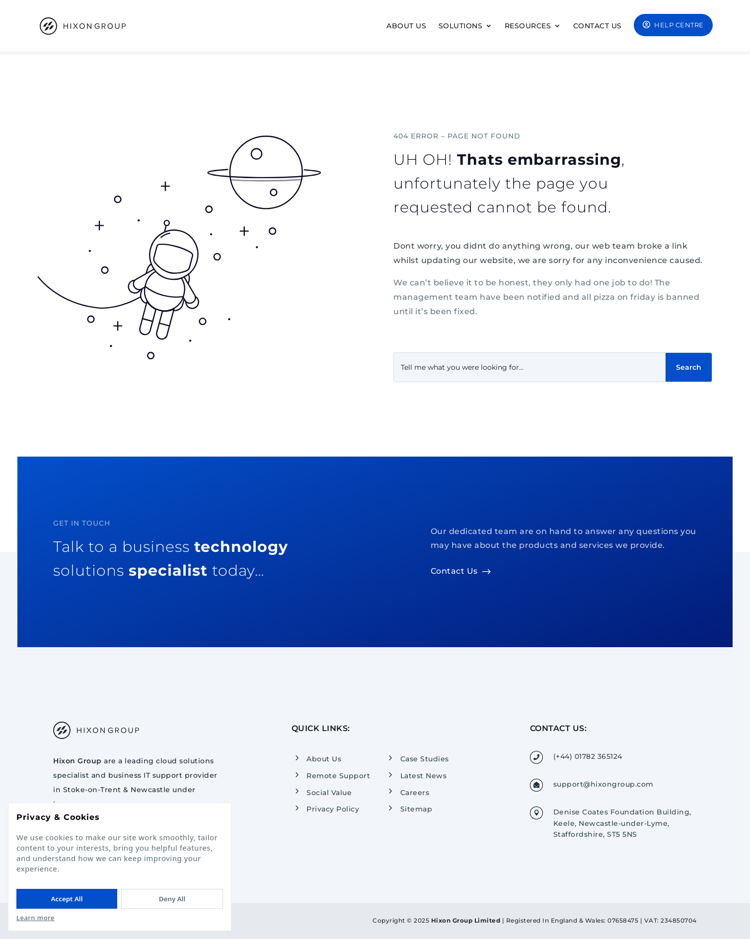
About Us (406, 26)
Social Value (329, 792)
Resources (528, 26)
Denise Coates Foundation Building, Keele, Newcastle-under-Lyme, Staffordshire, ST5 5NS (622, 823)
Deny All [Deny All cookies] (172, 898)
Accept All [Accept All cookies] (67, 898)
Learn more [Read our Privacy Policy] (35, 917)
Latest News (423, 775)
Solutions (461, 26)
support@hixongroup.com (603, 784)
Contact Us (597, 26)
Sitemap (416, 809)
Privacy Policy (332, 809)
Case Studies (424, 758)
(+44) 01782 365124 (587, 756)
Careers (415, 792)
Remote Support (338, 775)
